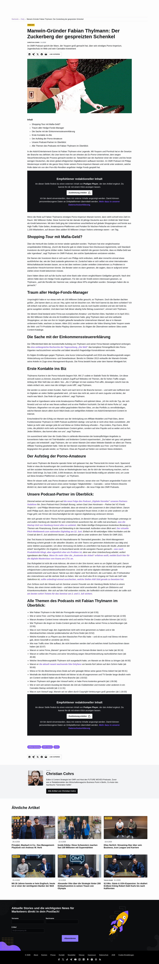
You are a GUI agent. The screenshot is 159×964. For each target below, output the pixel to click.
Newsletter (71, 955)
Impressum (92, 955)
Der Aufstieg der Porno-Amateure (47, 138)
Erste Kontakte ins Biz (42, 135)
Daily (23, 19)
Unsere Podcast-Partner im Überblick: (49, 142)
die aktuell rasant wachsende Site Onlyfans (60, 664)
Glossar (81, 955)
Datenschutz (103, 955)
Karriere (44, 955)
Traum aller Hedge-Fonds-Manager (48, 128)
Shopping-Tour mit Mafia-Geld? (46, 124)
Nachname (50, 918)
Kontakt (61, 955)
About (36, 955)
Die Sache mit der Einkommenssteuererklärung (53, 131)
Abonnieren (70, 938)
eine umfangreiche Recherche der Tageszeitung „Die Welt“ (59, 347)
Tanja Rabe (108, 880)
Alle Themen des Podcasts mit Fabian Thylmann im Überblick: (60, 146)
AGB (113, 955)
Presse (53, 955)
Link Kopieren (55, 54)
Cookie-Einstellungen (126, 955)
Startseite (15, 19)
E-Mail (14, 927)
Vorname (15, 918)
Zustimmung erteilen (79, 192)
